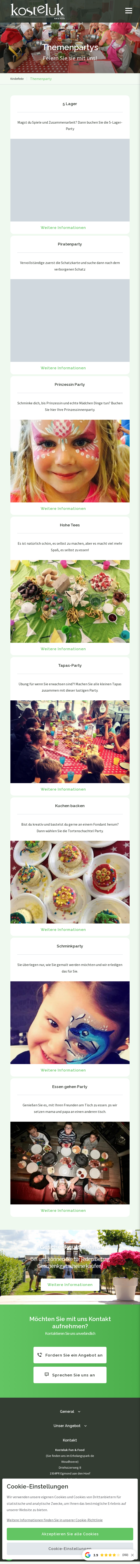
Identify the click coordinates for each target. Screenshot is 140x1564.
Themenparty (41, 78)
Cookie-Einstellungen (70, 1549)
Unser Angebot (67, 1428)
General (67, 1414)
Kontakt (70, 1442)
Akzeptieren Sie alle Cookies (70, 1534)
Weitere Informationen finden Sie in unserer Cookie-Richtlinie (55, 1520)
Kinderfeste (17, 78)
